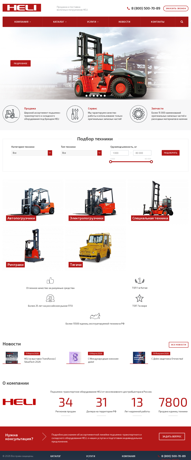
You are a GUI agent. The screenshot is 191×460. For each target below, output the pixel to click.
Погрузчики (56, 451)
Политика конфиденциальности (19, 433)
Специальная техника (61, 439)
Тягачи (53, 447)
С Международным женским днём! (103, 331)
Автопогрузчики (59, 431)
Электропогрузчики (61, 435)
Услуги (93, 21)
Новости (124, 21)
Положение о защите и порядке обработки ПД (19, 444)
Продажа (30, 108)
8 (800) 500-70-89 (145, 8)
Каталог (59, 21)
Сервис (92, 108)
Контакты (157, 21)
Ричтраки (55, 443)
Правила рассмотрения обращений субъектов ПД (21, 450)
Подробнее (20, 63)
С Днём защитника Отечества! (167, 329)
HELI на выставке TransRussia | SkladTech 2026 (40, 331)
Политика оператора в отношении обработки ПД (21, 438)
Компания (22, 21)
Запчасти (157, 108)
